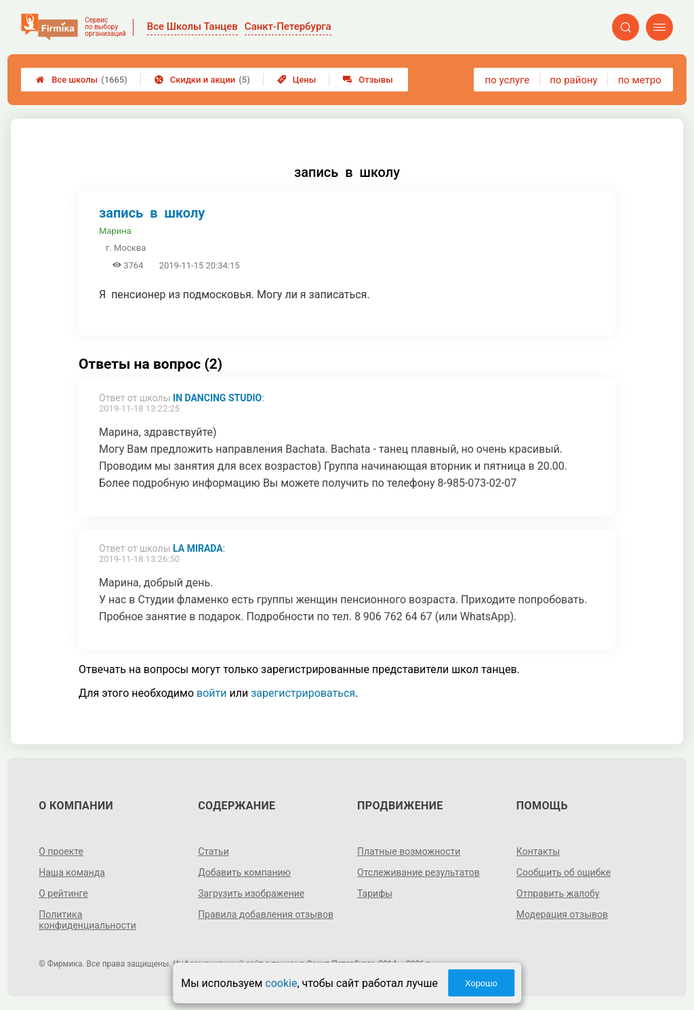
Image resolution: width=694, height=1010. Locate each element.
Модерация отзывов (562, 914)
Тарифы (374, 893)
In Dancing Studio (217, 397)
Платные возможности (408, 851)
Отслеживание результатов (418, 872)
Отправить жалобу (558, 893)
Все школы (81, 80)
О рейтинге (63, 893)
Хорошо (481, 983)
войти (211, 693)
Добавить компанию (244, 872)
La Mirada (198, 548)
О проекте (61, 851)
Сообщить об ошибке (563, 872)
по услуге (507, 80)
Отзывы (367, 80)
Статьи (213, 851)
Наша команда (72, 872)
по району (573, 80)
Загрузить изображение (251, 893)
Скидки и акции (202, 80)
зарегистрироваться (303, 693)
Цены (297, 80)
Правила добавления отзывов (265, 914)
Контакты (538, 851)
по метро (639, 80)
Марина (115, 231)
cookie (281, 983)
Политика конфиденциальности (87, 920)
